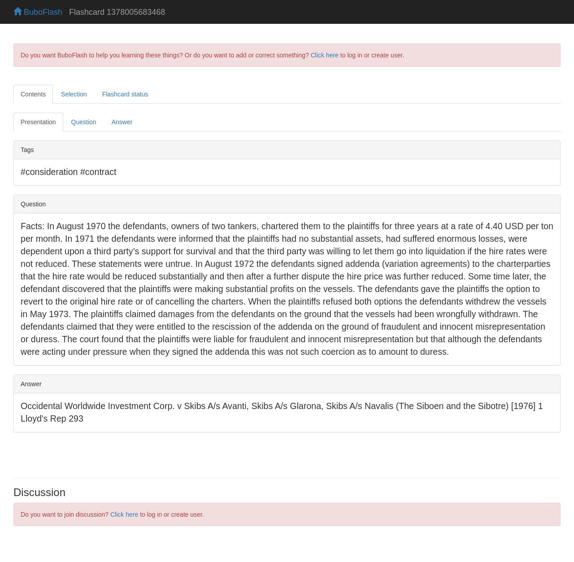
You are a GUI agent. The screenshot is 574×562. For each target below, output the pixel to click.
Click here (325, 55)
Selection (74, 94)
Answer (122, 122)
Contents (33, 94)
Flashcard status (125, 94)
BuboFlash (37, 12)
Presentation (38, 122)
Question (83, 122)
